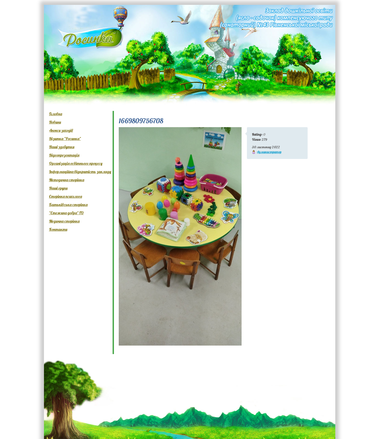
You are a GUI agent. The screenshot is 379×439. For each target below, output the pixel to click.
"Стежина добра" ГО (66, 212)
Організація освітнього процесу (75, 163)
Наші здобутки (61, 146)
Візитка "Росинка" (65, 138)
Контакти (58, 229)
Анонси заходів (61, 130)
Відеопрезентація (64, 155)
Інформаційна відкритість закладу (80, 171)
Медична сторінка (64, 221)
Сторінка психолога (65, 196)
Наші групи (58, 188)
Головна (55, 113)
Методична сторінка (66, 179)
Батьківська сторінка (68, 204)
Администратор (269, 152)
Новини (55, 122)
